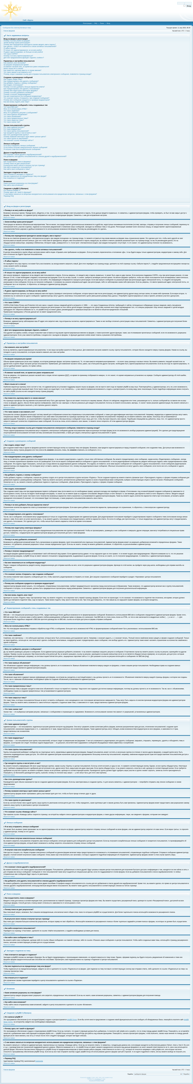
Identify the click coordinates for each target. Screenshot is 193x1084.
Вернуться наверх (9, 217)
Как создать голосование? (13, 85)
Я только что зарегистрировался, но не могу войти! (23, 50)
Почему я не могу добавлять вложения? (19, 92)
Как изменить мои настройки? (15, 63)
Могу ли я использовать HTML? (15, 109)
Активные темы (25, 28)
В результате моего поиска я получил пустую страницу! (24, 165)
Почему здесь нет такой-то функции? (17, 192)
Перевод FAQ (9, 196)
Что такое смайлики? (11, 111)
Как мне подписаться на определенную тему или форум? (25, 176)
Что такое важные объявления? (15, 114)
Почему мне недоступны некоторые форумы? (21, 91)
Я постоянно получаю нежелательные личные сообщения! (25, 147)
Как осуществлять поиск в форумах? (17, 162)
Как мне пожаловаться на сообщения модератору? (23, 96)
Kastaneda (39, 1061)
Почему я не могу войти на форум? (17, 41)
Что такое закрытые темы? (14, 120)
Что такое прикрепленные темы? (16, 118)
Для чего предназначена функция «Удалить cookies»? (24, 58)
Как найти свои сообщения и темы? (17, 169)
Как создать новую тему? (13, 79)
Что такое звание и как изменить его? (18, 72)
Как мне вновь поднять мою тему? (16, 102)
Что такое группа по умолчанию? (16, 138)
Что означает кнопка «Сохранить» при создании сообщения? (26, 98)
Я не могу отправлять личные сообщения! (19, 146)
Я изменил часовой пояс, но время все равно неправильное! (26, 67)
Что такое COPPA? (11, 54)
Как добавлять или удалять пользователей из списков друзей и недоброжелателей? (35, 156)
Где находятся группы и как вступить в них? (20, 133)
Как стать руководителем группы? (16, 135)
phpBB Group (72, 1020)
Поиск (102, 23)
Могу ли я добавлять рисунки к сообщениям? (20, 113)
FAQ (95, 23)
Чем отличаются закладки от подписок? (18, 174)
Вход (108, 23)
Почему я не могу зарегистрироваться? (18, 56)
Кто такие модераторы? (12, 129)
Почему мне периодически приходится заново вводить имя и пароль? (30, 44)
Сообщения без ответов (11, 28)
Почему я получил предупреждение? (17, 94)
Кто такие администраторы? (14, 127)
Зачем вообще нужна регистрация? (17, 43)
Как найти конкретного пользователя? (18, 167)
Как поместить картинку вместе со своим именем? (22, 70)
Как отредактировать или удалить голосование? (22, 89)
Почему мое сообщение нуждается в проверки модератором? (27, 100)
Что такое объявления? (12, 116)
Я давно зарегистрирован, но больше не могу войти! (23, 52)
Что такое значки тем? (12, 122)
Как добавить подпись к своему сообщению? (20, 83)
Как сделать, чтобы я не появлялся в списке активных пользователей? (30, 46)
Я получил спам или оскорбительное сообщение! (22, 149)
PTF (104, 1079)
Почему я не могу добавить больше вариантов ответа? (24, 87)
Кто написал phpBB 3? (12, 190)
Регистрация (87, 23)
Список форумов (9, 31)
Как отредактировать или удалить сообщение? (21, 81)
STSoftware (98, 1079)
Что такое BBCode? (11, 107)
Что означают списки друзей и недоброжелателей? (23, 154)
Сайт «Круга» (28, 20)
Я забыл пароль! (10, 48)
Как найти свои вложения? (13, 185)
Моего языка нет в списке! (13, 68)
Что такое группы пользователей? (16, 131)
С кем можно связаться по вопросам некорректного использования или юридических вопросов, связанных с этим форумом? (50, 194)
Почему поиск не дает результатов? (17, 163)
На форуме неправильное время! (16, 65)
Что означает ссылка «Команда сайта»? (19, 140)
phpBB (88, 1077)
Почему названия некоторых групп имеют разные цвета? (25, 137)
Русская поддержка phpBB (96, 1080)
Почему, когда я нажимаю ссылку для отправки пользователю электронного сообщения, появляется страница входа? (47, 74)
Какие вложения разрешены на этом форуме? (21, 183)
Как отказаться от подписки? (14, 178)
